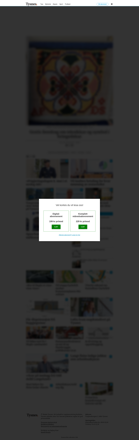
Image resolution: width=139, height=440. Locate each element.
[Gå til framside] (31, 4)
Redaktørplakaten (47, 424)
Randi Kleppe (46, 432)
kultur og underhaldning (58, 152)
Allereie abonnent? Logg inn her (69, 235)
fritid (73, 152)
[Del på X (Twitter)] (69, 145)
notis (88, 152)
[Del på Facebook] (66, 145)
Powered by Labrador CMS (69, 437)
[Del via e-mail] (72, 145)
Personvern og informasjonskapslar (54, 426)
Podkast (67, 4)
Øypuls (55, 4)
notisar (81, 152)
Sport (61, 4)
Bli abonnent (102, 4)
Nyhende (48, 4)
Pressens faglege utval (49, 422)
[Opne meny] (112, 4)
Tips (41, 4)
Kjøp (56, 227)
